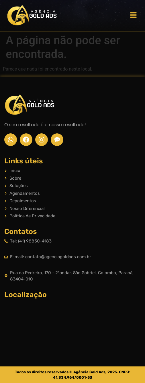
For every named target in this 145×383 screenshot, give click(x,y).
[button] (133, 15)
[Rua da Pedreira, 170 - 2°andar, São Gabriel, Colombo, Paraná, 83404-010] (72, 323)
